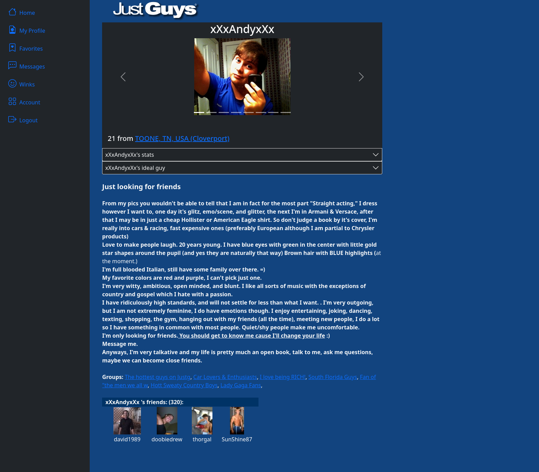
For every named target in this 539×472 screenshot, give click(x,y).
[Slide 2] (211, 112)
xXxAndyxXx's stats (129, 154)
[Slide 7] (273, 112)
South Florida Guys (332, 377)
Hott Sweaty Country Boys (184, 385)
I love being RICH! (283, 377)
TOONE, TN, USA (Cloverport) (182, 138)
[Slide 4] (236, 112)
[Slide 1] (199, 112)
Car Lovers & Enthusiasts (225, 377)
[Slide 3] (224, 112)
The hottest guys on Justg (157, 377)
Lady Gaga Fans (240, 385)
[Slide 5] (248, 112)
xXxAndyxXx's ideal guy (135, 168)
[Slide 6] (261, 112)
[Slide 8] (285, 112)
